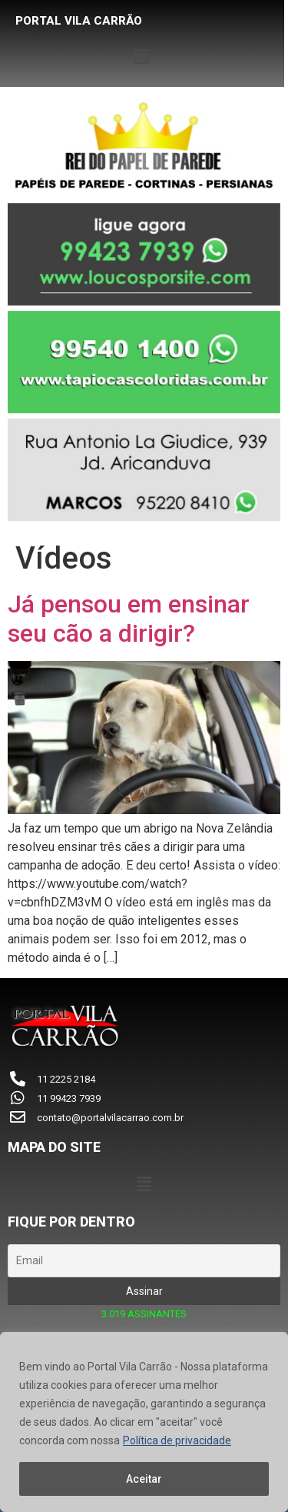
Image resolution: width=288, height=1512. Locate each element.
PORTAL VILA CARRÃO (78, 21)
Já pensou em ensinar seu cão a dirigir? (129, 618)
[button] (144, 57)
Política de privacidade (177, 1440)
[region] (144, 1422)
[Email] (144, 1260)
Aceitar (144, 1479)
